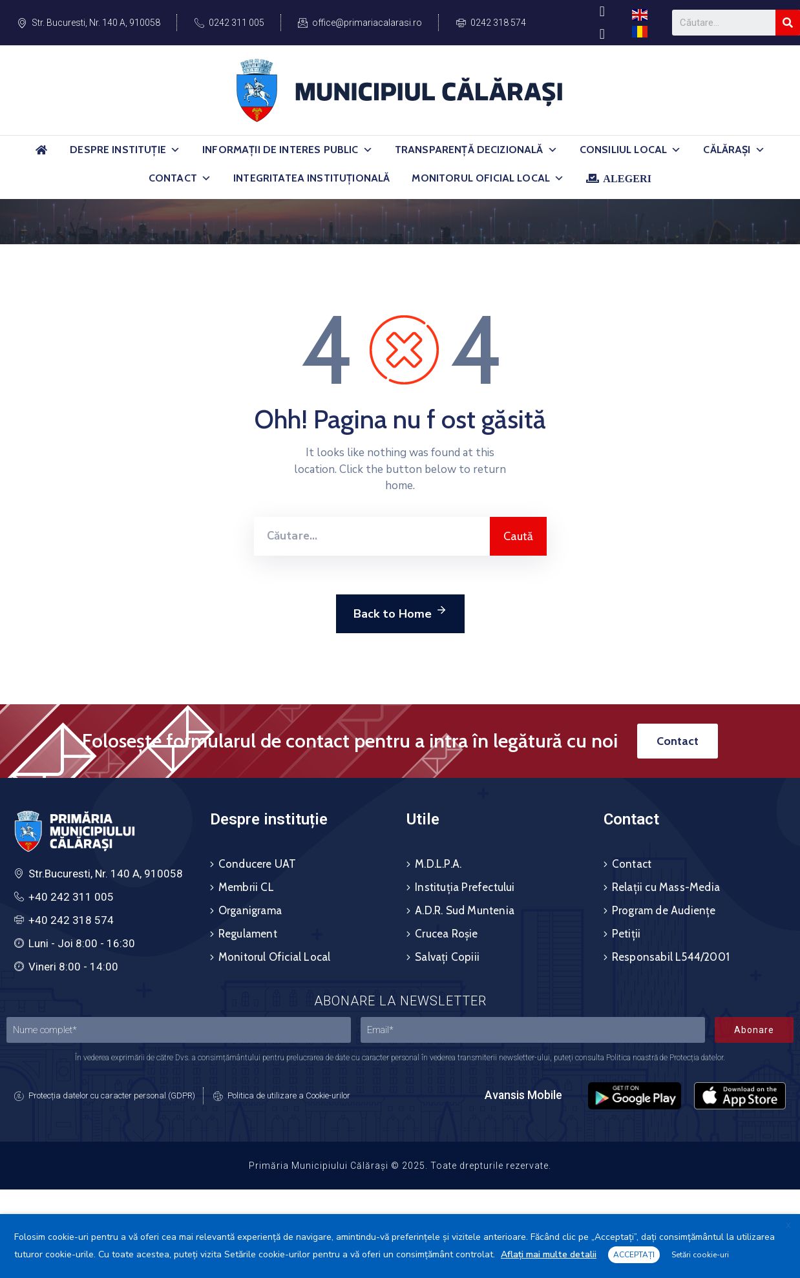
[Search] (787, 23)
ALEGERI (627, 178)
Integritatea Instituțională (311, 178)
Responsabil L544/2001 (671, 956)
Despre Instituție (125, 149)
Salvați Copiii (447, 956)
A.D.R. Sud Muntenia (464, 910)
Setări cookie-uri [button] (700, 1255)
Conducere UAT (257, 863)
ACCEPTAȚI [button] (634, 1255)
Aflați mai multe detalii (548, 1254)
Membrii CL (246, 887)
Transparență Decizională (476, 149)
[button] (175, 149)
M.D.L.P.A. (438, 863)
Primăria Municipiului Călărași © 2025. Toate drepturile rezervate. (400, 1165)
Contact (180, 178)
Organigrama (250, 910)
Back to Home (400, 612)
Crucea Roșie (446, 933)
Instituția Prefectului (464, 887)
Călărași (733, 149)
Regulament (247, 933)
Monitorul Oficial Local (488, 178)
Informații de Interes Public (287, 149)
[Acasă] (41, 155)
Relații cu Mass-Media (666, 887)
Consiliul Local (631, 149)
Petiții (626, 933)
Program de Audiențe (664, 910)
